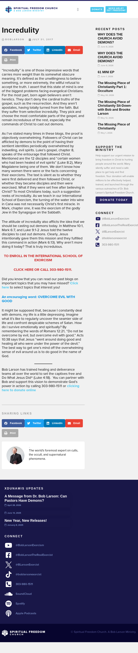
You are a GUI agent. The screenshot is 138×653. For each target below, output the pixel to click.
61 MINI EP (106, 72)
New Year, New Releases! (25, 520)
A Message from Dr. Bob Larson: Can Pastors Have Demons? (35, 498)
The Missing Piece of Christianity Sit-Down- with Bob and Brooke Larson (115, 107)
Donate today (114, 200)
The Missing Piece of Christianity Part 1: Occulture (114, 86)
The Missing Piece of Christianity (114, 126)
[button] (78, 9)
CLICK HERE (23, 269)
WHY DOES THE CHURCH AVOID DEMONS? (110, 38)
